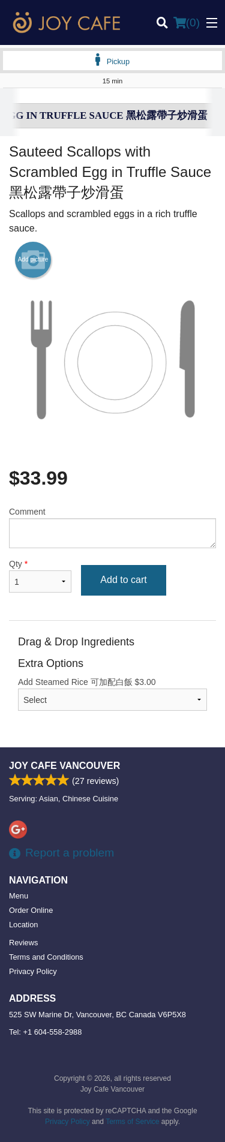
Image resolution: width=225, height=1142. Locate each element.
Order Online (31, 910)
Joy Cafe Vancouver (64, 766)
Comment (112, 527)
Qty (40, 576)
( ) (186, 23)
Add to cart (123, 580)
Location (23, 924)
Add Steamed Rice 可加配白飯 (112, 694)
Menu (18, 895)
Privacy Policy (33, 971)
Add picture (33, 260)
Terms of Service (132, 1121)
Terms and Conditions (46, 956)
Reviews (23, 942)
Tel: (45, 1031)
